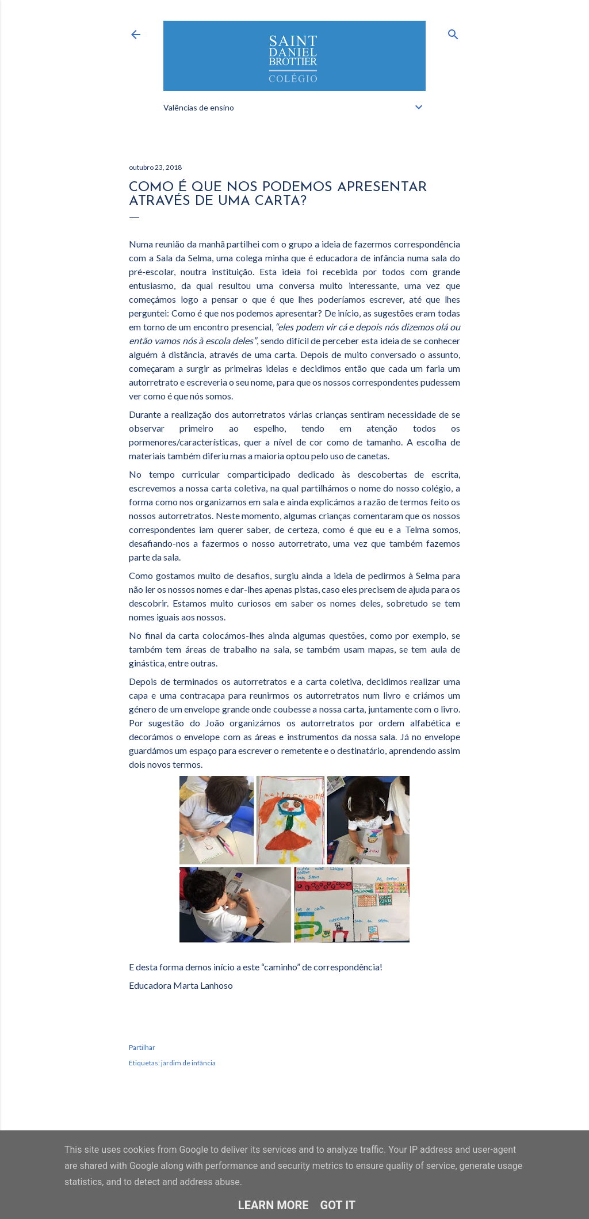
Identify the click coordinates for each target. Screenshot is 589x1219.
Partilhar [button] (142, 1047)
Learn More (273, 1205)
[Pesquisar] (453, 32)
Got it (338, 1205)
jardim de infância (188, 1062)
